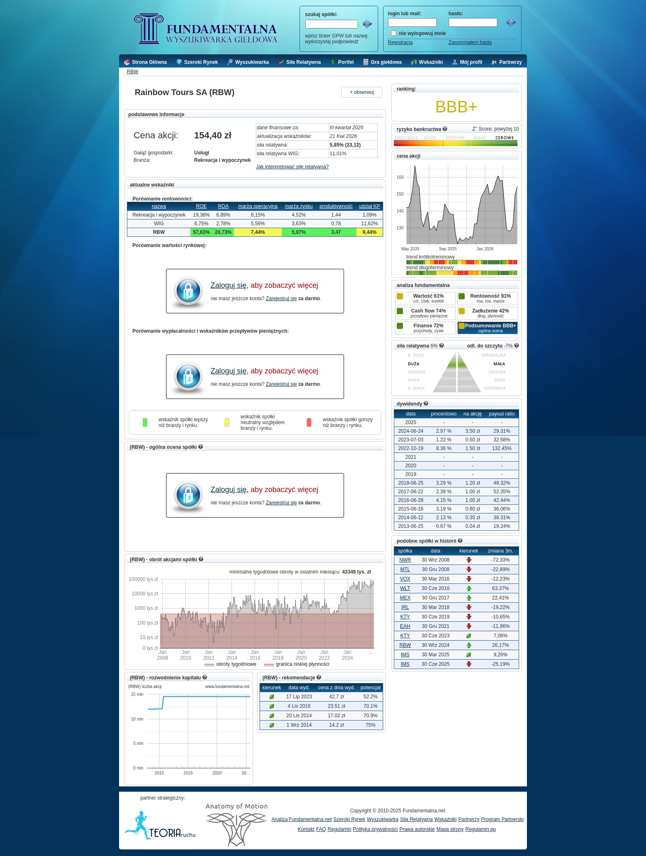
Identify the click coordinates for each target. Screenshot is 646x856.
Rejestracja (400, 42)
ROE (201, 206)
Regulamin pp (481, 829)
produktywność (336, 206)
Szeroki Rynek (349, 819)
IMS (405, 655)
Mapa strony (449, 829)
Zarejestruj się (281, 298)
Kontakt (306, 829)
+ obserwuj (362, 92)
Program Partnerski (502, 819)
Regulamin (339, 829)
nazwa (159, 206)
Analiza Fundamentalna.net (302, 819)
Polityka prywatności (375, 829)
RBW (132, 72)
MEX (405, 598)
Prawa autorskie (417, 829)
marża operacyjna (257, 206)
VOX (405, 579)
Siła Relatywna (416, 819)
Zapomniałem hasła (470, 42)
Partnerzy (468, 819)
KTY (405, 617)
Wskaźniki (445, 819)
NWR (405, 560)
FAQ (321, 829)
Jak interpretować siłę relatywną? (292, 167)
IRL (405, 607)
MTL (405, 569)
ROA (223, 206)
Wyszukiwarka (382, 819)
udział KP (369, 206)
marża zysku (299, 206)
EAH (405, 626)
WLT (405, 588)
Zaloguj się (228, 285)
